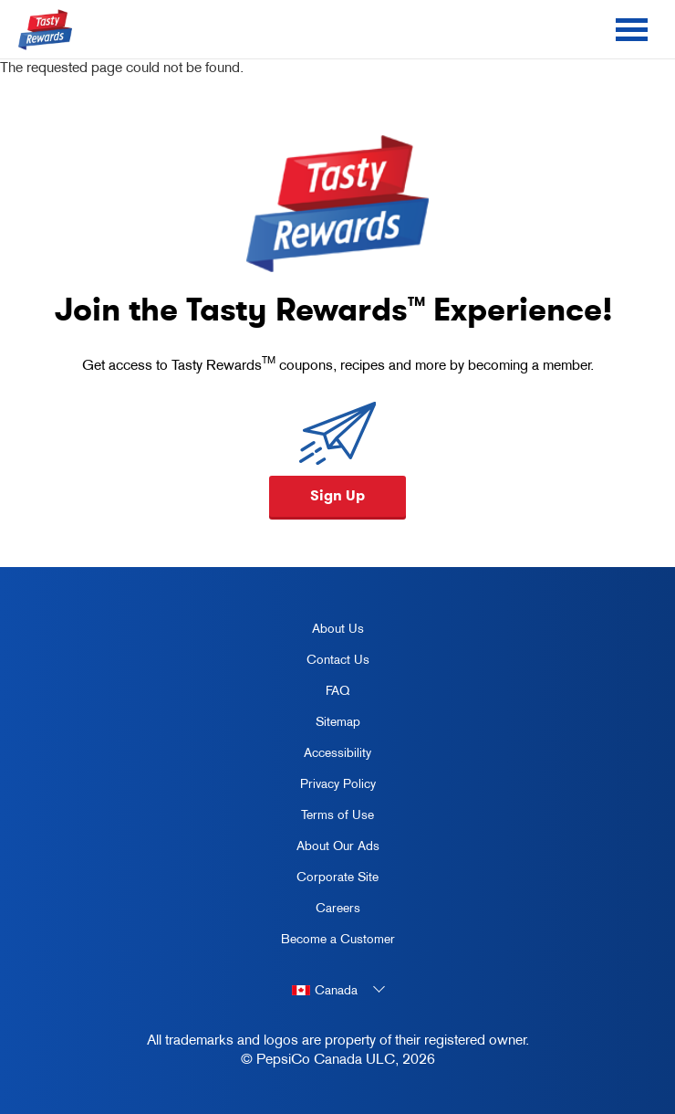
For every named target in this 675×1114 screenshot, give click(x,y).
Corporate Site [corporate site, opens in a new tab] (323, 880)
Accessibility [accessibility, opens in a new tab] (319, 756)
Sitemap (338, 721)
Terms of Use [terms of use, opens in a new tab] (321, 818)
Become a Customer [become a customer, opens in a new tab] (331, 942)
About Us (338, 628)
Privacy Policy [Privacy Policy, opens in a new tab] (321, 787)
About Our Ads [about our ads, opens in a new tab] (323, 849)
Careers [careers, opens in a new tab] (313, 911)
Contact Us (337, 659)
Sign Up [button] (337, 495)
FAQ (337, 690)
